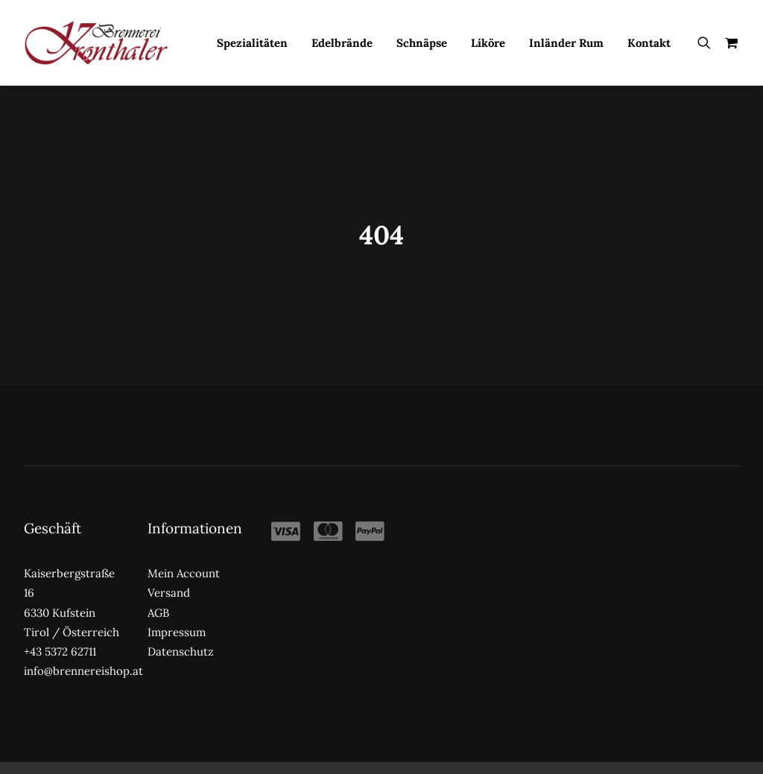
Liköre (488, 43)
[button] (707, 42)
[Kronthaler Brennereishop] (96, 42)
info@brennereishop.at (83, 647)
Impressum (177, 607)
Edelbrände (342, 43)
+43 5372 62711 (60, 627)
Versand (169, 569)
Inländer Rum (566, 43)
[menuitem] (252, 42)
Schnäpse (421, 43)
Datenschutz (181, 627)
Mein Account (184, 549)
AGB (158, 588)
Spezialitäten (252, 43)
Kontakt (649, 43)
